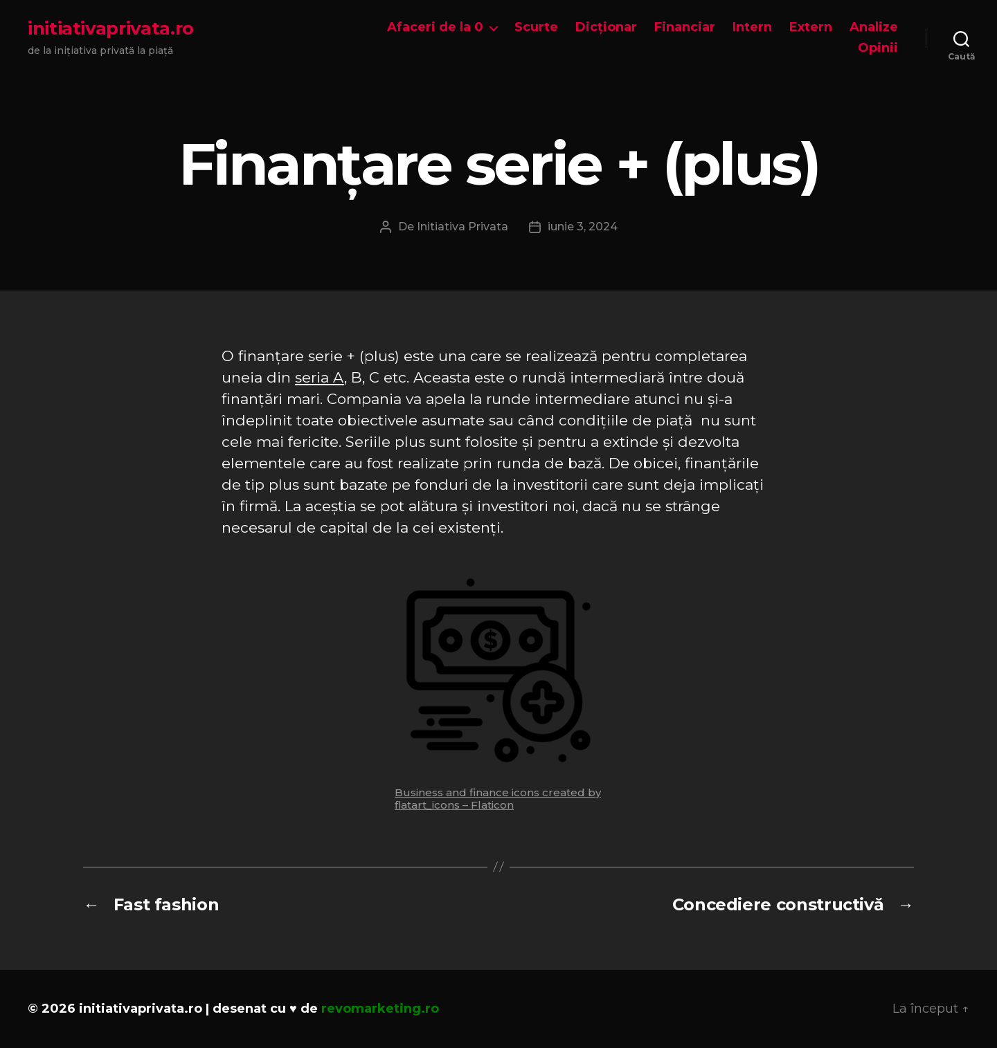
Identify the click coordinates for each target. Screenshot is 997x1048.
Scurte (536, 27)
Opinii (878, 48)
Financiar (684, 27)
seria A (319, 377)
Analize (874, 27)
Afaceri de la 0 (435, 27)
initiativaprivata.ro (111, 28)
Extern (810, 27)
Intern (752, 27)
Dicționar (606, 27)
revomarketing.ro (380, 1008)
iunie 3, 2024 (583, 226)
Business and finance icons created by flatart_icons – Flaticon (498, 798)
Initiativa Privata (462, 226)
